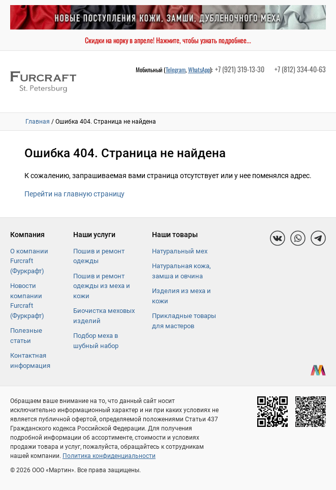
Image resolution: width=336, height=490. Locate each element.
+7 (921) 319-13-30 (239, 69)
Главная (37, 121)
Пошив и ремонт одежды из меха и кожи (101, 286)
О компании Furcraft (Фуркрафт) (29, 261)
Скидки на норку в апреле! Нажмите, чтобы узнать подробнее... (168, 40)
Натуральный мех (179, 251)
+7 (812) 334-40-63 (300, 69)
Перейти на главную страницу (74, 194)
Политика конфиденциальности (109, 455)
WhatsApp (199, 69)
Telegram (176, 69)
